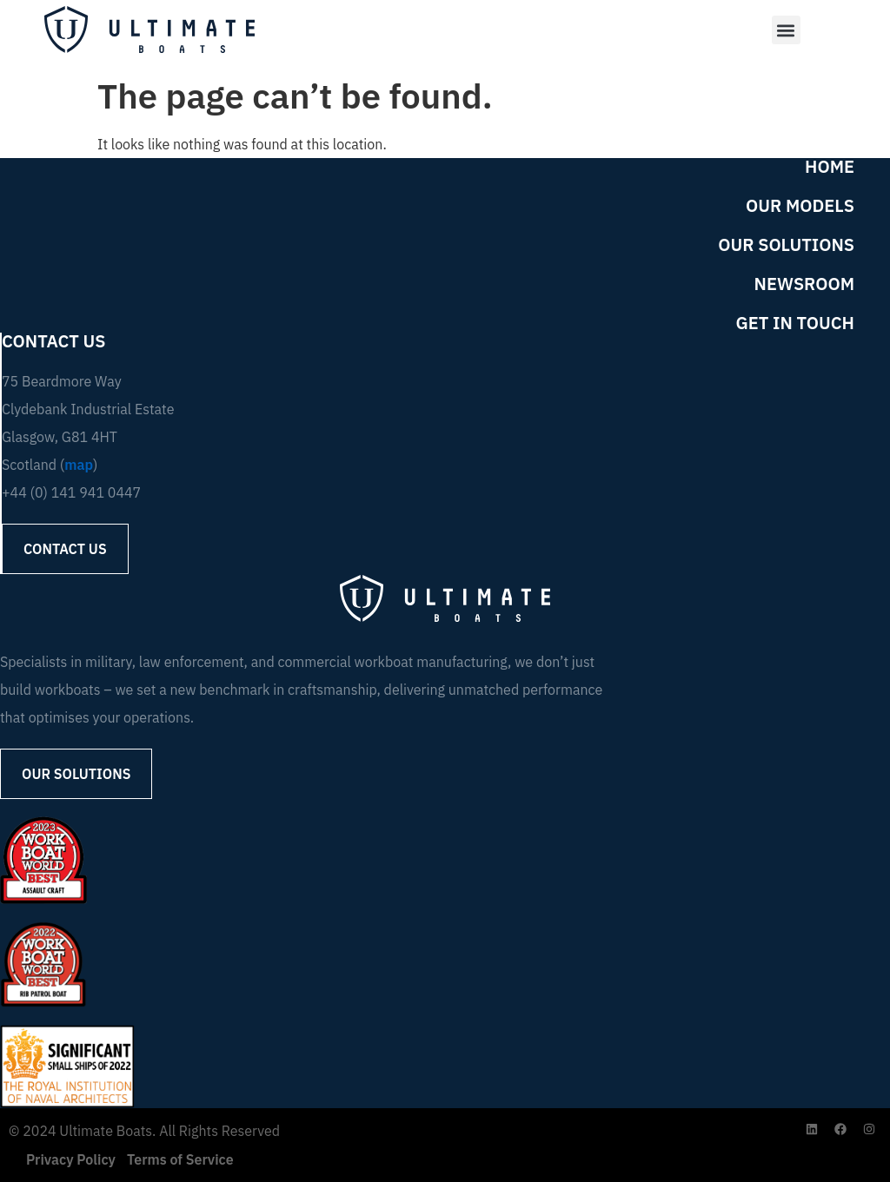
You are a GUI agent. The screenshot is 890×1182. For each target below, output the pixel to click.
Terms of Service (180, 1159)
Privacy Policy (71, 1159)
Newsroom (804, 284)
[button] (785, 30)
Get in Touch (795, 323)
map (78, 464)
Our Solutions (786, 245)
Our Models (800, 206)
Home (829, 166)
